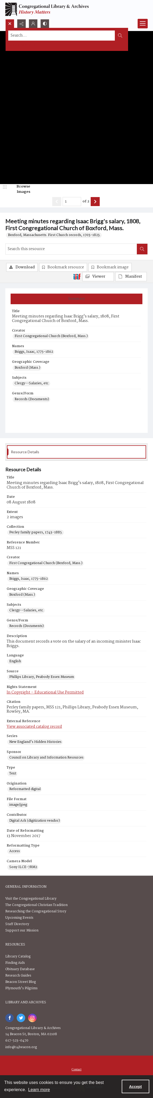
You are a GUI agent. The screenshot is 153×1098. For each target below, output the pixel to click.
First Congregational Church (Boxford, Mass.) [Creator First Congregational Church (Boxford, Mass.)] (51, 336)
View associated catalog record (34, 727)
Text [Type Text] (12, 773)
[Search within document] (142, 249)
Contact (76, 1069)
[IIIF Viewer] (98, 276)
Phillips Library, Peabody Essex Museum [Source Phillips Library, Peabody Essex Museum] (41, 677)
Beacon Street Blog (20, 982)
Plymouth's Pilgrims (21, 988)
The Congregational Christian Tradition (36, 905)
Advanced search (22, 45)
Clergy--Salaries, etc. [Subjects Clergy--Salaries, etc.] (32, 383)
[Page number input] (72, 201)
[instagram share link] (32, 1018)
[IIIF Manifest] (131, 276)
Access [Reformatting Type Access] (14, 851)
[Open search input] (10, 23)
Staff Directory (17, 924)
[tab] (76, 299)
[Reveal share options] (21, 23)
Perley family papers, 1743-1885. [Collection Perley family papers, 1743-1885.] (36, 532)
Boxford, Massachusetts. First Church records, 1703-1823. (54, 235)
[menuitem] (76, 1069)
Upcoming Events (19, 918)
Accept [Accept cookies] (135, 1086)
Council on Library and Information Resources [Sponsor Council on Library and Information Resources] (46, 757)
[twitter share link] (21, 1018)
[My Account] (33, 23)
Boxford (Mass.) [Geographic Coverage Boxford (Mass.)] (27, 368)
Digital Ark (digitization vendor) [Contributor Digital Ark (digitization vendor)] (34, 821)
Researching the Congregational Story (35, 911)
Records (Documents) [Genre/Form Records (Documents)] (32, 399)
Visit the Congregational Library (30, 898)
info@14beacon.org (21, 1047)
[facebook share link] (9, 1018)
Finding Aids (15, 963)
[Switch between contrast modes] (45, 23)
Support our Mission (21, 930)
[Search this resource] (71, 249)
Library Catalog (17, 956)
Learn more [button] (39, 1089)
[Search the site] (61, 36)
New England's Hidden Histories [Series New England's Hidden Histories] (35, 742)
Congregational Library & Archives (33, 1028)
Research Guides (18, 975)
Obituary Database (20, 969)
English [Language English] (15, 661)
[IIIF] (77, 276)
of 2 (85, 201)
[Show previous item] (56, 201)
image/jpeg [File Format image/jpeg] (18, 805)
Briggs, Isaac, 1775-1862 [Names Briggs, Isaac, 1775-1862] (34, 352)
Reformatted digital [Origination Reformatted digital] (25, 789)
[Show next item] (95, 201)
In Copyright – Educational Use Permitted (45, 692)
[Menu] (143, 23)
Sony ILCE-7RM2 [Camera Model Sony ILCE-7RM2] (23, 867)
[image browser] (20, 189)
